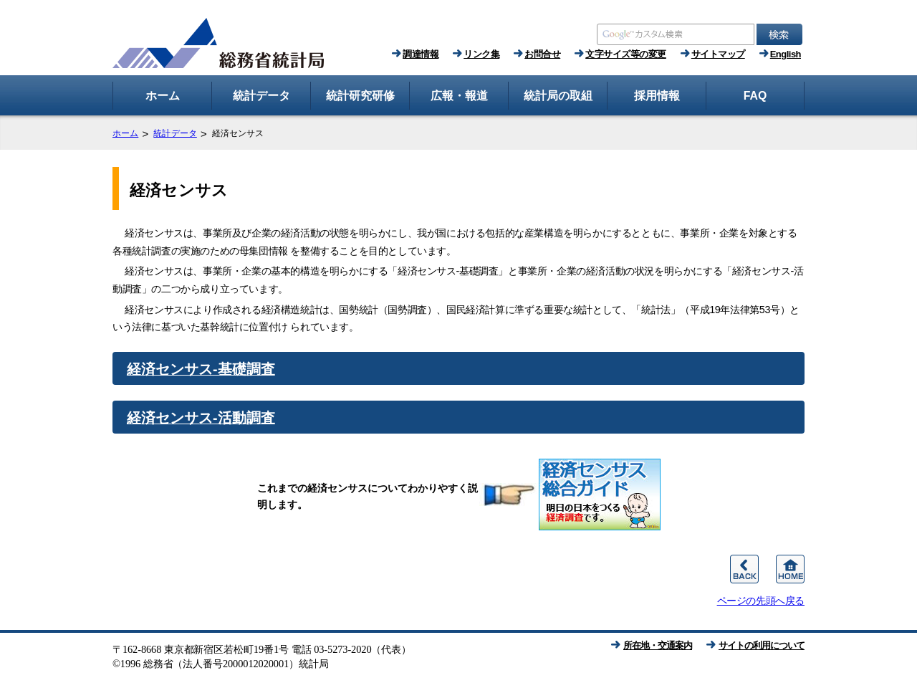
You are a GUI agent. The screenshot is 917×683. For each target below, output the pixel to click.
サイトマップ (718, 54)
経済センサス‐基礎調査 (201, 369)
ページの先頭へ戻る (761, 600)
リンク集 (481, 54)
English (785, 54)
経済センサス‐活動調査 (201, 418)
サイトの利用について (762, 645)
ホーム (125, 133)
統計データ (175, 133)
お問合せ (542, 54)
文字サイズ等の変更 (625, 54)
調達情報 (420, 54)
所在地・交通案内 (657, 645)
